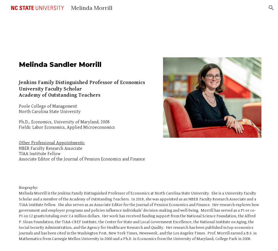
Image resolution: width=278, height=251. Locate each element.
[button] (271, 8)
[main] (87, 113)
